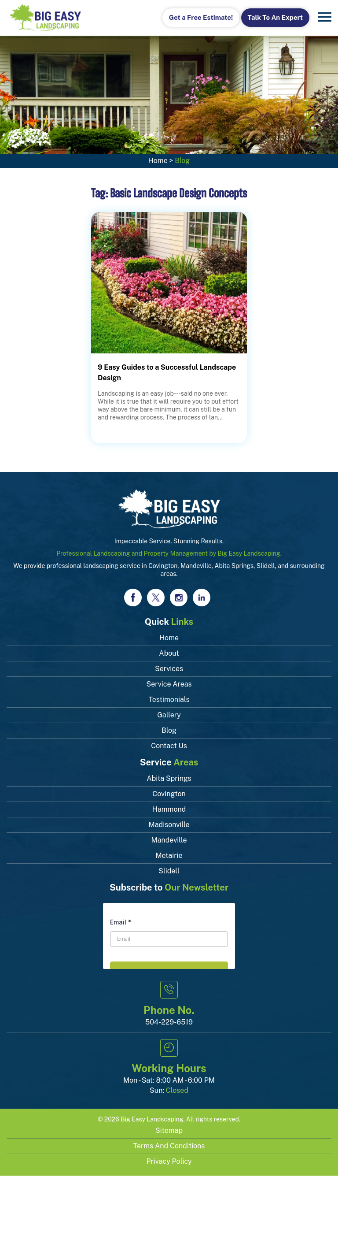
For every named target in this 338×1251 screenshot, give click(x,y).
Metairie (168, 855)
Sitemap (169, 1130)
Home (158, 160)
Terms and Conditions (169, 1146)
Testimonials (168, 699)
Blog (169, 730)
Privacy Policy (168, 1161)
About (169, 653)
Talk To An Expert (275, 17)
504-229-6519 (169, 1022)
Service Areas (168, 684)
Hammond (169, 809)
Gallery (169, 715)
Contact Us (169, 746)
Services (169, 668)
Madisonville (169, 824)
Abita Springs (169, 778)
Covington (169, 794)
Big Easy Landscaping (152, 1119)
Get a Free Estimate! (201, 17)
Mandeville (169, 840)
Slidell (169, 871)
